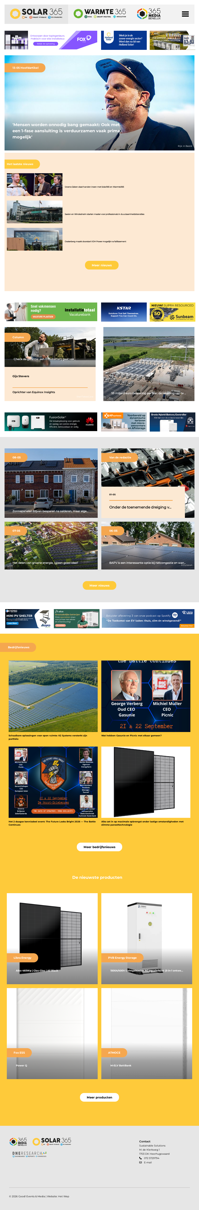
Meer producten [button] (99, 1097)
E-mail (148, 1162)
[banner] (51, 40)
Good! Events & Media (31, 1196)
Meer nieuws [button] (102, 265)
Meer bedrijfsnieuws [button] (99, 847)
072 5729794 (151, 1158)
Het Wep (63, 1196)
